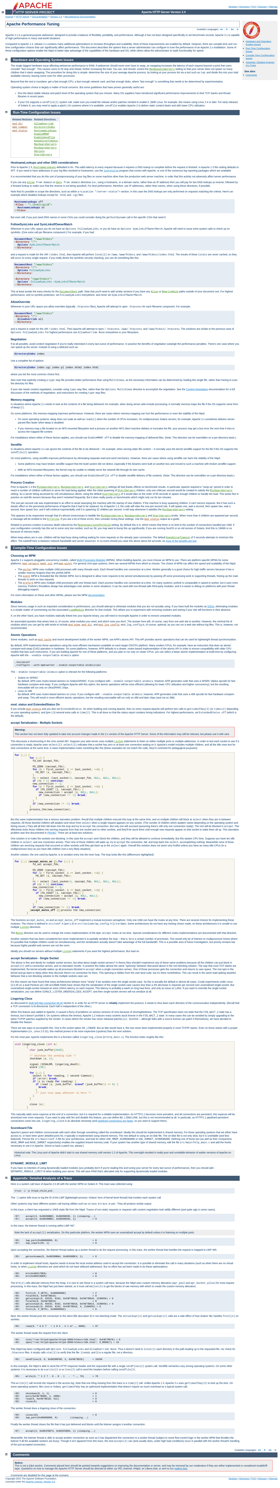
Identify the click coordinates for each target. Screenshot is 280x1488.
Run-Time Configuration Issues (37, 112)
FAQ (253, 6)
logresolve (111, 170)
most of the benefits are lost (181, 541)
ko (232, 29)
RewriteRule (170, 291)
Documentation (40, 16)
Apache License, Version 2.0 (40, 1481)
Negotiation (18, 339)
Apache (9, 16)
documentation (96, 595)
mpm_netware (30, 563)
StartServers (43, 154)
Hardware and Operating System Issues (258, 43)
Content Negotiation (197, 389)
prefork (28, 583)
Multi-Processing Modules (91, 560)
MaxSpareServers (45, 144)
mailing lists (180, 1468)
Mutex (19, 933)
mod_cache (45, 639)
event (26, 576)
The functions (18, 920)
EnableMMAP (41, 134)
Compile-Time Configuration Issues (40, 548)
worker (27, 569)
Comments (251, 75)
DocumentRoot (68, 291)
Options (39, 151)
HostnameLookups (45, 130)
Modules (233, 6)
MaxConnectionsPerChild (94, 525)
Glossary (262, 6)
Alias (154, 291)
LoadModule (76, 610)
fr (226, 29)
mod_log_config (108, 624)
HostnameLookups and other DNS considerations (44, 162)
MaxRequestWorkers (162, 69)
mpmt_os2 (46, 563)
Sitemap (273, 6)
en (221, 29)
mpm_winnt (65, 563)
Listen (118, 741)
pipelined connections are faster (115, 1120)
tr (237, 29)
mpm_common (19, 127)
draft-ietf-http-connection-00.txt (46, 1003)
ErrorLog (53, 519)
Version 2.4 (56, 16)
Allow (30, 182)
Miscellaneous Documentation (80, 16)
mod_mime (74, 624)
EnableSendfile (44, 137)
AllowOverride (44, 123)
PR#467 (51, 832)
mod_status (19, 130)
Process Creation (22, 482)
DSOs (211, 606)
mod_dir (17, 123)
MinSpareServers (45, 147)
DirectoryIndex (44, 127)
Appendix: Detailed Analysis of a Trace (42, 1178)
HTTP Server (22, 16)
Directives (244, 6)
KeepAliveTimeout (46, 140)
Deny (59, 182)
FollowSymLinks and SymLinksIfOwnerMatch (41, 224)
